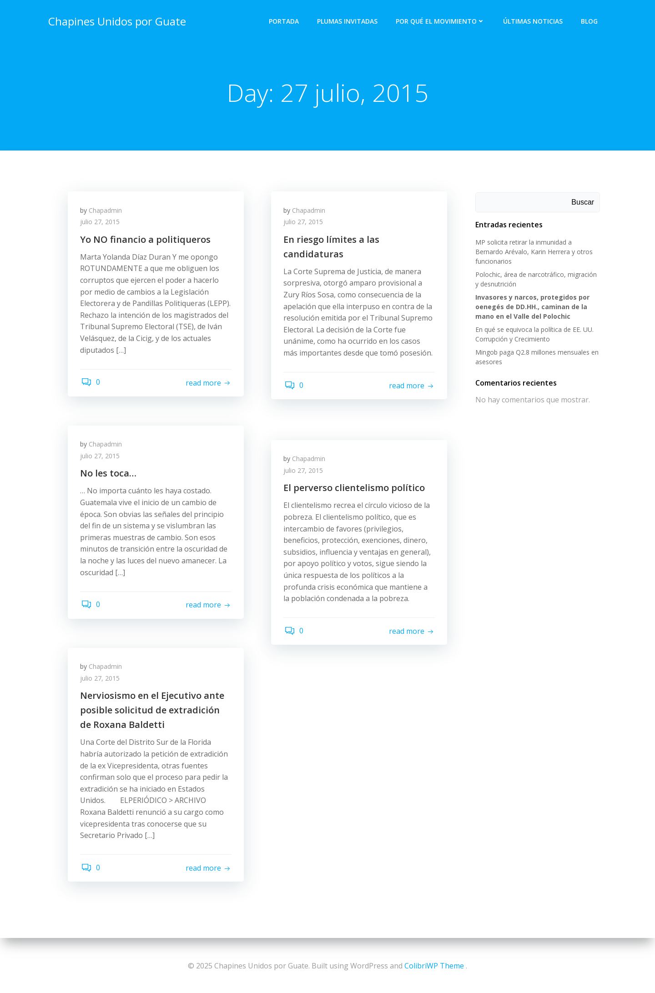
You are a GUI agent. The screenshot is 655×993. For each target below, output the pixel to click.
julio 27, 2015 (101, 224)
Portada (285, 20)
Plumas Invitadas (348, 20)
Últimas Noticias (534, 20)
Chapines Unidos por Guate (116, 20)
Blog (590, 20)
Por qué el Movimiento (441, 20)
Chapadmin (106, 212)
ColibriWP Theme (434, 966)
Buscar (583, 202)
